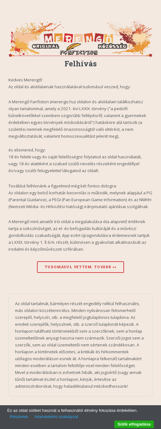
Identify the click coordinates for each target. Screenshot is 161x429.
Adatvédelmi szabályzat (56, 416)
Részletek (19, 416)
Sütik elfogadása (134, 424)
